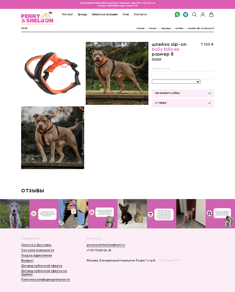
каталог (153, 28)
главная (140, 28)
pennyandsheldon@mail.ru (106, 244)
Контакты (140, 14)
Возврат (27, 260)
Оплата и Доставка (36, 244)
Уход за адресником (36, 255)
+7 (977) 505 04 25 (99, 250)
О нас (126, 14)
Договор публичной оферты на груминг (44, 272)
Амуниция (166, 28)
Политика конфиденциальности (45, 279)
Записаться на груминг (105, 14)
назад (24, 28)
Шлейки (179, 28)
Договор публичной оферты (41, 265)
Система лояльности (37, 250)
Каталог (67, 14)
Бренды (82, 14)
